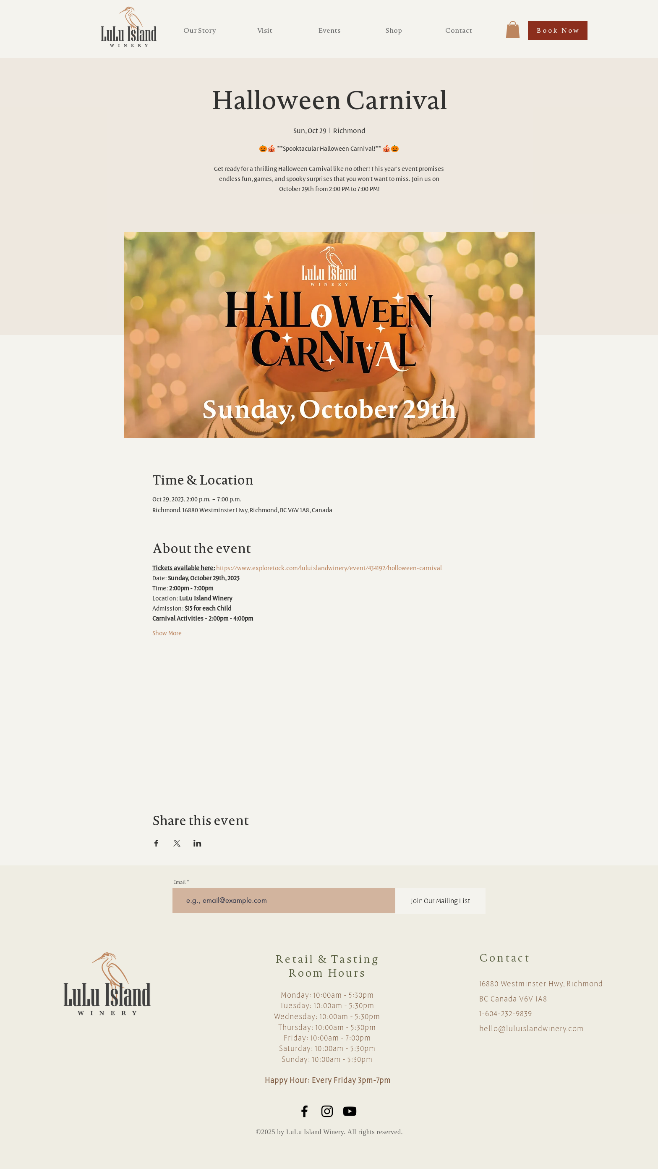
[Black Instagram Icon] (327, 1111)
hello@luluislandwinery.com (531, 1028)
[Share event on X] (177, 843)
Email (179, 882)
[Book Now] (558, 30)
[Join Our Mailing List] (440, 901)
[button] (513, 29)
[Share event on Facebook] (156, 843)
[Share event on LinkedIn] (197, 843)
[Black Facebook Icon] (304, 1111)
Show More (167, 633)
